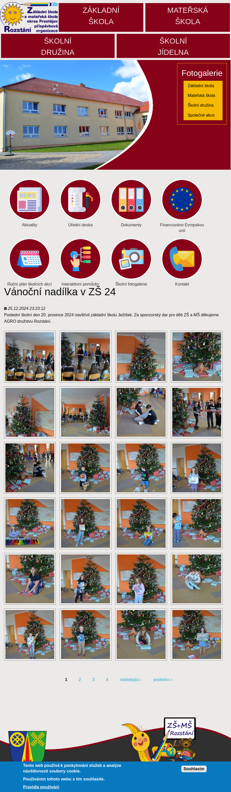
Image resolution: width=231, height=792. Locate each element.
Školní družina (201, 105)
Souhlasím (194, 769)
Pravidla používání (41, 787)
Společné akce (201, 115)
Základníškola (101, 16)
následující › (131, 679)
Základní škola (201, 86)
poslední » (162, 679)
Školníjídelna (173, 46)
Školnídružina (57, 46)
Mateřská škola (201, 95)
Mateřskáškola (187, 16)
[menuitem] (203, 85)
